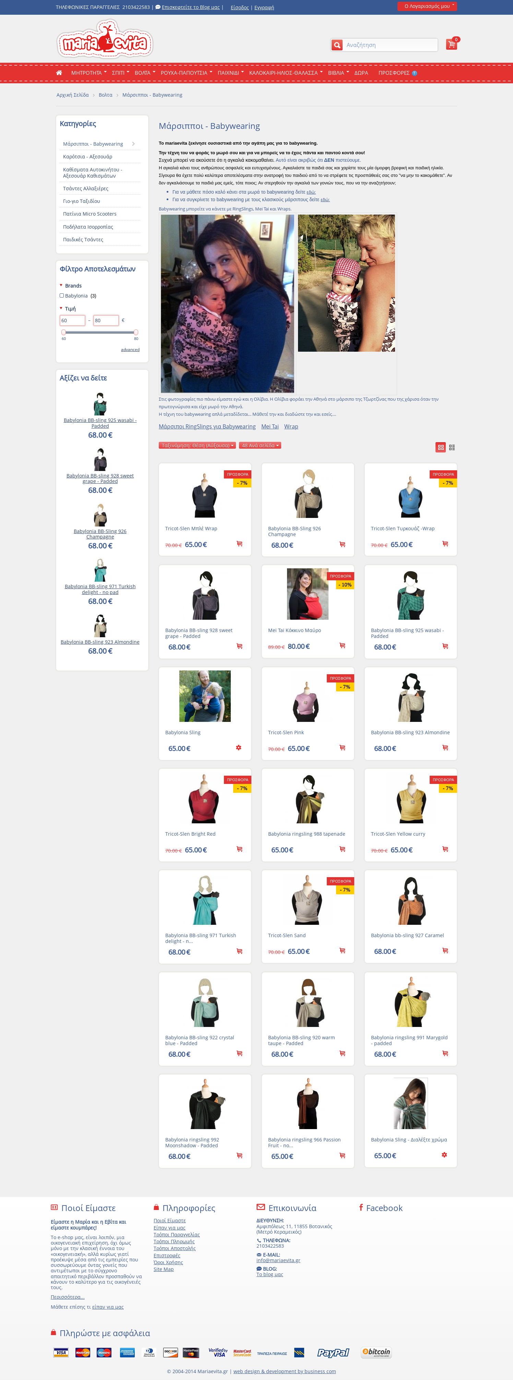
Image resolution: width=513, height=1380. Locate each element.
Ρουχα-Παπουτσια (184, 72)
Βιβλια (336, 72)
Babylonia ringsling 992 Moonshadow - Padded (192, 1142)
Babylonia (78, 296)
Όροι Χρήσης (168, 1262)
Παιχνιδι (228, 72)
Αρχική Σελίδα (73, 95)
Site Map (164, 1269)
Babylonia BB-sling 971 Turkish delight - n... (200, 938)
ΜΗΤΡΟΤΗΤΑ (86, 72)
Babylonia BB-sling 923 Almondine (410, 732)
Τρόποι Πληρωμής (174, 1241)
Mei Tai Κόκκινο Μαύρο (294, 630)
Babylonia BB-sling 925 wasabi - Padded (407, 633)
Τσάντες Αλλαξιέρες (85, 188)
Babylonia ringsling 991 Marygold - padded (409, 1040)
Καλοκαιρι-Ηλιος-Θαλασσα (283, 72)
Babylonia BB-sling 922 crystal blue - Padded (199, 1040)
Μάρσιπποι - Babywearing (93, 144)
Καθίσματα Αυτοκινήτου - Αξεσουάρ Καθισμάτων (92, 172)
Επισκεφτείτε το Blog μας (191, 7)
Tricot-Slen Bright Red (190, 834)
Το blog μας (269, 1274)
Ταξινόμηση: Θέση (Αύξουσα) (198, 445)
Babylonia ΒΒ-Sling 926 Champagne (294, 531)
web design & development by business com (285, 1371)
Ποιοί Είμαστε (170, 1220)
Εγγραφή (264, 7)
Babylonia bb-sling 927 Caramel (407, 935)
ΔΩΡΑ (361, 72)
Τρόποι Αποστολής (175, 1248)
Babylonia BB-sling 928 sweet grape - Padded (198, 633)
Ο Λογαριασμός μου (427, 6)
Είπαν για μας (170, 1227)
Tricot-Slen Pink (286, 732)
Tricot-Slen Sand (287, 935)
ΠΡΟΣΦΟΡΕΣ (398, 72)
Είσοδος (240, 7)
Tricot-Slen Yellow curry (398, 834)
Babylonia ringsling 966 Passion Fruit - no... (304, 1142)
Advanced (130, 349)
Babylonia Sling (183, 732)
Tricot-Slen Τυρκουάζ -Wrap (403, 528)
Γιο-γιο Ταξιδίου (81, 201)
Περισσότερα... (68, 1297)
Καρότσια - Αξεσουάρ (87, 156)
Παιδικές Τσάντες (83, 239)
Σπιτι (118, 72)
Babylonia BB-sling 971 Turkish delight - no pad (100, 589)
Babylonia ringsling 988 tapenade (306, 834)
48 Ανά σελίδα (260, 445)
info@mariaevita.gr (278, 1260)
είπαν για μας (108, 1307)
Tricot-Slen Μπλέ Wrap (191, 528)
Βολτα (143, 72)
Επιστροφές (167, 1255)
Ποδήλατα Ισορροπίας (88, 226)
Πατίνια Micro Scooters (90, 213)
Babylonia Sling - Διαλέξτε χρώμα (409, 1139)
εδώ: (311, 192)
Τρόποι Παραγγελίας (177, 1234)
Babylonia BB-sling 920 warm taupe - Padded (301, 1040)
